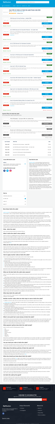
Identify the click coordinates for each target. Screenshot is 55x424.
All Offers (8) (14, 197)
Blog (29, 5)
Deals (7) (14, 202)
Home (14, 5)
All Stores (22, 406)
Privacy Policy (40, 411)
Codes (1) (14, 199)
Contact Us (24, 5)
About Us (19, 5)
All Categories (6, 5)
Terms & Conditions (41, 413)
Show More (12, 34)
